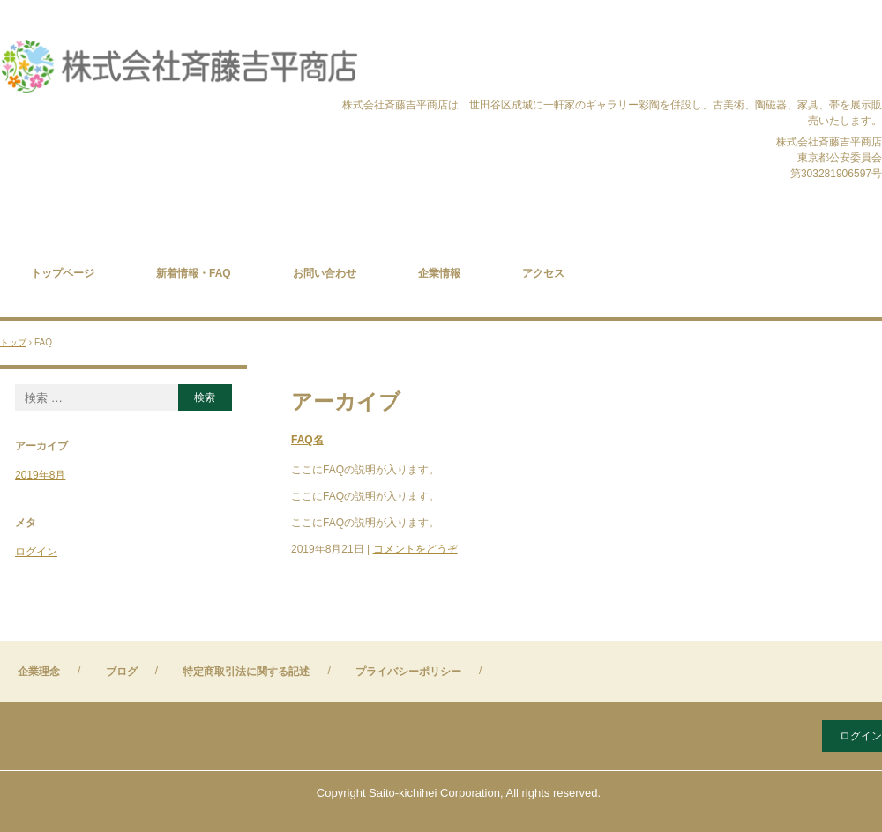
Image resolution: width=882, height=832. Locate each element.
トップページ (62, 273)
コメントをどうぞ (415, 549)
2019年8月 (40, 475)
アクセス (543, 273)
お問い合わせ (324, 273)
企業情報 (439, 273)
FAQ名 (307, 440)
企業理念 (39, 671)
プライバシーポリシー (408, 671)
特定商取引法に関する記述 (246, 671)
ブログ (122, 671)
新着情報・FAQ (193, 273)
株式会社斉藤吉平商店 (179, 67)
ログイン (36, 552)
